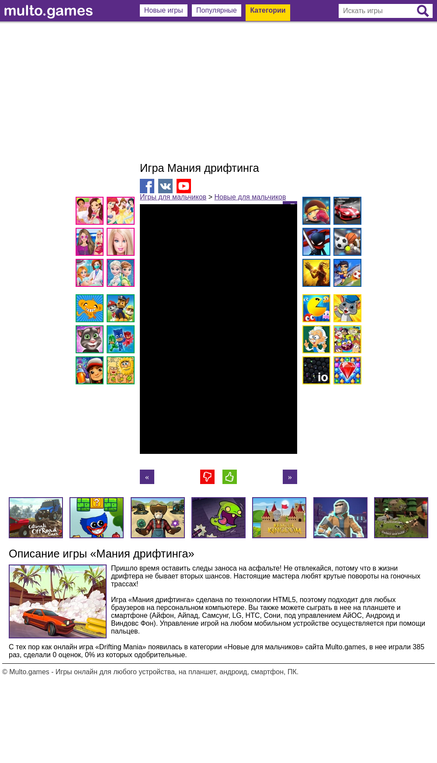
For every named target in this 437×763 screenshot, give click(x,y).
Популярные (216, 10)
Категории (267, 10)
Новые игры (163, 10)
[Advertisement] (218, 92)
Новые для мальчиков (250, 197)
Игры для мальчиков (173, 197)
